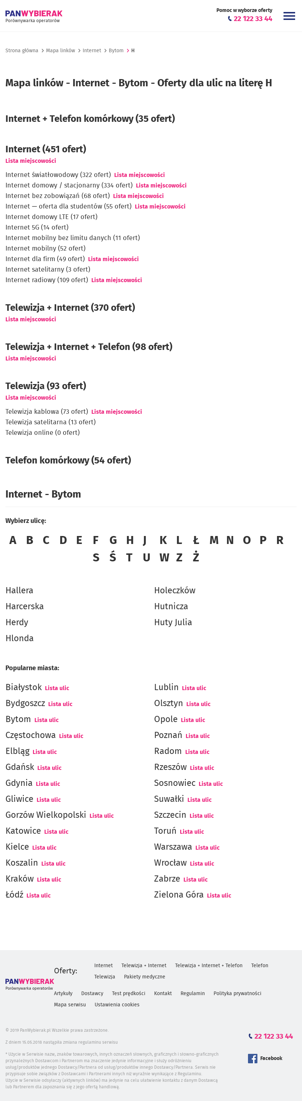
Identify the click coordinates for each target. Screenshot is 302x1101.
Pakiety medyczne (144, 977)
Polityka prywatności (237, 993)
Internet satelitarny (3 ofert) (47, 270)
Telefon (259, 965)
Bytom (18, 719)
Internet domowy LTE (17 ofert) (51, 217)
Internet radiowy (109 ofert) (46, 280)
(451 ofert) (45, 149)
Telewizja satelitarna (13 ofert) (50, 422)
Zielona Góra (179, 895)
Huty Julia (173, 622)
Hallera (19, 590)
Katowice (23, 831)
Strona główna (21, 50)
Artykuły (63, 993)
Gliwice (19, 799)
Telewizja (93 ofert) (45, 386)
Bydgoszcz (25, 703)
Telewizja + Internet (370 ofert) (70, 308)
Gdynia (19, 783)
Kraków (19, 879)
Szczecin (170, 815)
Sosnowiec (174, 783)
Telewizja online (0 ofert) (42, 433)
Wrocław (170, 863)
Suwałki (169, 799)
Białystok (23, 687)
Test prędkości (128, 993)
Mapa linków (60, 50)
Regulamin (193, 993)
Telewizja (104, 977)
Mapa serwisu (70, 1004)
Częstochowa (30, 735)
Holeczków (174, 590)
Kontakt (163, 993)
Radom (168, 751)
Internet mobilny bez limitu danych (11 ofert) (72, 238)
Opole (166, 719)
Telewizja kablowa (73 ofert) (46, 412)
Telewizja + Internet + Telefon (209, 965)
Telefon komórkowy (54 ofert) (68, 460)
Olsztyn (168, 703)
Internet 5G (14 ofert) (37, 227)
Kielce (17, 847)
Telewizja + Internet (143, 965)
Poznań (168, 735)
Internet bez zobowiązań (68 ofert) (57, 196)
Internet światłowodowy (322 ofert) (58, 175)
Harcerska (24, 606)
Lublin (166, 687)
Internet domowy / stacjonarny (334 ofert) (69, 185)
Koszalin (21, 863)
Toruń (165, 831)
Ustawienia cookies (117, 1004)
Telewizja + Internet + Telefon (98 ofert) (88, 347)
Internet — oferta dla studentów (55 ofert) (68, 206)
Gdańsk (19, 767)
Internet (92, 50)
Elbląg (17, 751)
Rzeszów (170, 767)
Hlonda (19, 638)
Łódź (14, 895)
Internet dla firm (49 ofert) (45, 259)
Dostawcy (92, 993)
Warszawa (173, 847)
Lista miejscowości (30, 161)
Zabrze (167, 879)
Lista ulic (57, 688)
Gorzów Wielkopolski (45, 815)
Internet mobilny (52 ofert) (45, 249)
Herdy (16, 622)
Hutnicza (171, 606)
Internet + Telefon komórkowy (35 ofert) (90, 119)
